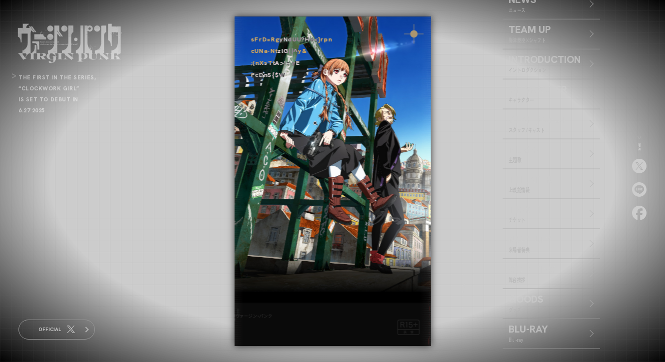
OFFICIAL (56, 330)
